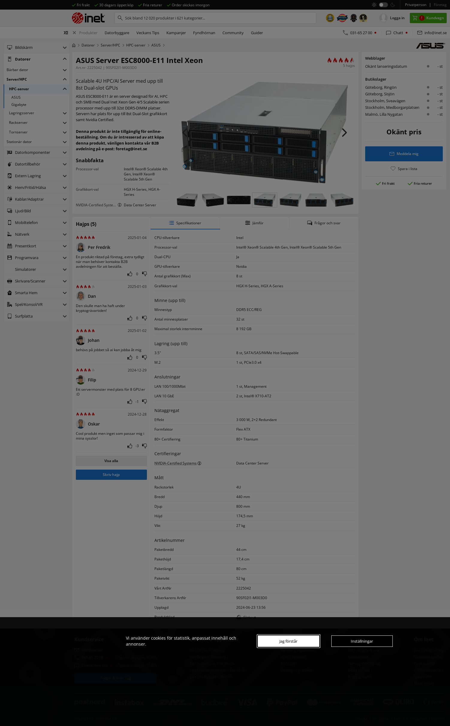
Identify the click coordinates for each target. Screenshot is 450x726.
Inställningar (362, 641)
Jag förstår (288, 641)
